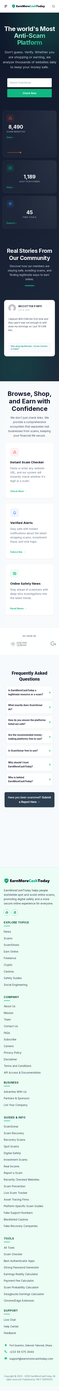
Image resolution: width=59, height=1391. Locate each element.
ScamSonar (11, 1126)
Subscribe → (17, 551)
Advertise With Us (15, 1091)
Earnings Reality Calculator (21, 1274)
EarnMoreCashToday (41, 1376)
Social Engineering (15, 984)
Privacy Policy (13, 1052)
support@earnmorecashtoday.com (31, 1358)
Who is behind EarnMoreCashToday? (20, 779)
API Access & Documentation (22, 1072)
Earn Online (11, 951)
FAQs (7, 1032)
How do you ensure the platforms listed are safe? (27, 722)
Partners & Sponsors (16, 1098)
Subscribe (10, 1039)
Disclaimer (10, 1059)
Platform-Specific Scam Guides (23, 1206)
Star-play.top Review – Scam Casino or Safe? (29, 347)
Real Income (11, 1166)
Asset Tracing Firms (16, 1199)
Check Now (29, 93)
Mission (8, 1013)
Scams (8, 938)
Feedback (10, 1333)
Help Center (11, 1326)
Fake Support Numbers (18, 1212)
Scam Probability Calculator (21, 1287)
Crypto (8, 964)
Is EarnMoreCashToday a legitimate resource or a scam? (25, 692)
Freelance (10, 958)
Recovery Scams (14, 1139)
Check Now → (18, 491)
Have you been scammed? (29, 800)
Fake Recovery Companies (21, 1226)
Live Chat (10, 1319)
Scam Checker (13, 1254)
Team (7, 1019)
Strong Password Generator (21, 1267)
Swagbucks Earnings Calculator (24, 1294)
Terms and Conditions (17, 1066)
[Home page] (28, 6)
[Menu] (5, 6)
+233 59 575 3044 (21, 1351)
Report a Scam (13, 1173)
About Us (9, 1006)
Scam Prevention (14, 1186)
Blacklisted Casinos (16, 1219)
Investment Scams (15, 1159)
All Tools (9, 1247)
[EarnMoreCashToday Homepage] (28, 880)
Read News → (18, 608)
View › (10, 137)
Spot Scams (11, 1146)
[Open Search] (53, 6)
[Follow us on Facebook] (7, 912)
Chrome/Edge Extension (19, 1300)
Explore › (11, 223)
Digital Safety (12, 1153)
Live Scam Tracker (15, 1192)
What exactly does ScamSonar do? (25, 707)
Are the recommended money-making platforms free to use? (25, 736)
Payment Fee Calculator (19, 1280)
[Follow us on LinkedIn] (15, 912)
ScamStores (11, 944)
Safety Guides (13, 978)
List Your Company (16, 1105)
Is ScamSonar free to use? (23, 750)
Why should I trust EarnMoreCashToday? (20, 764)
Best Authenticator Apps (19, 1261)
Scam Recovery (14, 1133)
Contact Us (11, 1026)
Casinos (9, 971)
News (7, 931)
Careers (9, 1046)
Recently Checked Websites (21, 1179)
